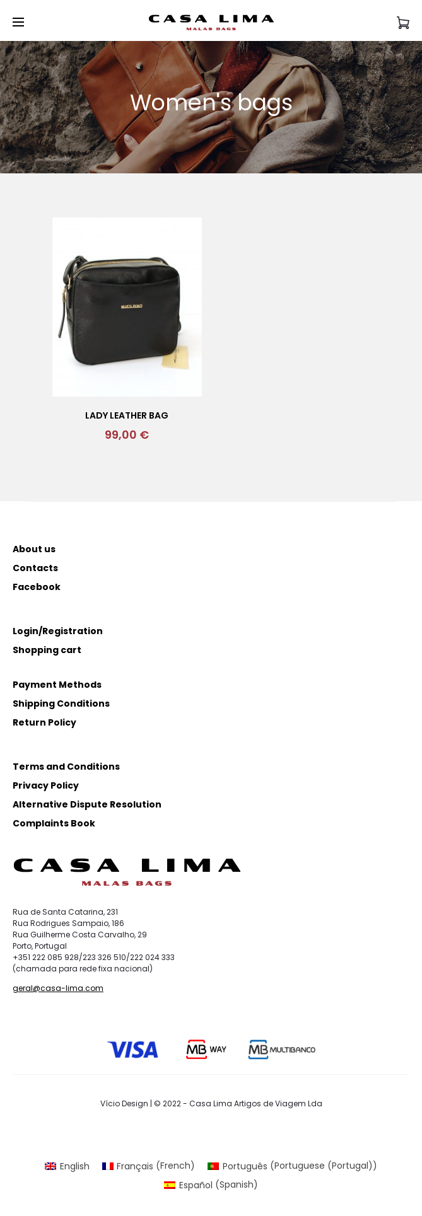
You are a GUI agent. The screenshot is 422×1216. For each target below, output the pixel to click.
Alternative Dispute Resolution (87, 804)
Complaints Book (54, 823)
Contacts (35, 568)
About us (34, 549)
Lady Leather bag (126, 415)
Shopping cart (47, 650)
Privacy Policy (46, 785)
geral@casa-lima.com (58, 988)
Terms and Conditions (66, 766)
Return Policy (44, 722)
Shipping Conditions (61, 703)
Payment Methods (57, 684)
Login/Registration (58, 631)
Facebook (37, 587)
